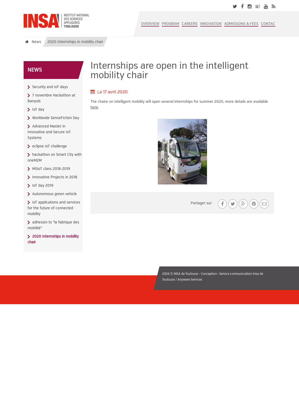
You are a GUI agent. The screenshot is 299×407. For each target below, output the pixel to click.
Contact (269, 24)
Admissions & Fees (241, 24)
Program (170, 24)
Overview (150, 24)
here (94, 107)
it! (257, 6)
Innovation (211, 24)
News (35, 70)
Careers (189, 24)
